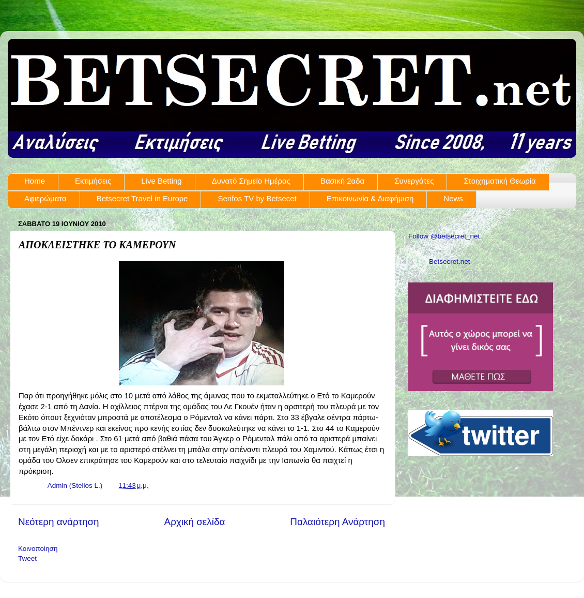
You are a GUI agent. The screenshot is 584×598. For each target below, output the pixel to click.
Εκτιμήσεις (93, 180)
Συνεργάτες (414, 180)
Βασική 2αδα (342, 180)
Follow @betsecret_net (444, 236)
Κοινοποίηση (37, 548)
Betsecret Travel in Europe (142, 198)
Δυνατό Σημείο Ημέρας (251, 180)
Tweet (27, 558)
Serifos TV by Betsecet (257, 198)
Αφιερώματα (45, 198)
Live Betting (161, 180)
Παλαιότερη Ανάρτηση (337, 521)
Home (34, 180)
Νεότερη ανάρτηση (58, 521)
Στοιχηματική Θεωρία (499, 180)
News (453, 198)
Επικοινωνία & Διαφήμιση (370, 198)
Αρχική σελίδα (194, 521)
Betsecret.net (449, 261)
